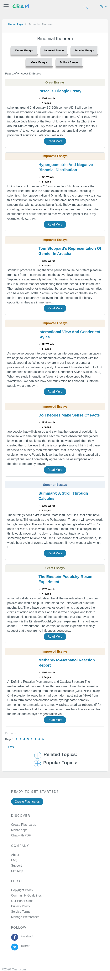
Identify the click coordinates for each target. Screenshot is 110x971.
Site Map (17, 871)
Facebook (26, 936)
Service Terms (20, 911)
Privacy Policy (20, 906)
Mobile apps (19, 830)
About (15, 854)
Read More (54, 141)
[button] (6, 6)
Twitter (24, 946)
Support (16, 865)
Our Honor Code (22, 900)
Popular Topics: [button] (60, 762)
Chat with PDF (21, 835)
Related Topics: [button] (60, 754)
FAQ (14, 860)
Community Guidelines (26, 895)
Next (11, 746)
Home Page (16, 24)
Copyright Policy (22, 890)
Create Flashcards (27, 801)
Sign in (103, 6)
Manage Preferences (25, 917)
